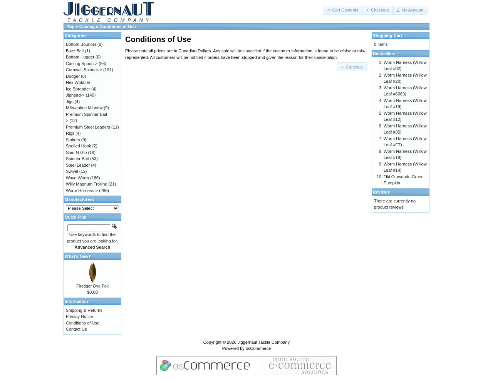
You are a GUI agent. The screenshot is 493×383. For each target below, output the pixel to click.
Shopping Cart (387, 35)
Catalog (87, 26)
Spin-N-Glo (76, 152)
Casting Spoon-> (81, 63)
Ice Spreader (78, 89)
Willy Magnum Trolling (86, 184)
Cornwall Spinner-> (84, 69)
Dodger (73, 76)
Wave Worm (77, 178)
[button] (343, 10)
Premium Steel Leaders (88, 127)
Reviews (381, 192)
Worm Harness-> (82, 190)
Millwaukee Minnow (84, 107)
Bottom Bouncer (81, 44)
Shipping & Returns (84, 310)
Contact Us (76, 329)
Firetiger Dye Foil (92, 286)
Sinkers (73, 139)
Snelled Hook (78, 146)
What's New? (78, 256)
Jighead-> (75, 95)
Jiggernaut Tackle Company (264, 342)
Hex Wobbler (78, 82)
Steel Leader (78, 165)
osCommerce (258, 348)
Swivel (72, 171)
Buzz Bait (75, 51)
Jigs (70, 101)
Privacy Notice (79, 316)
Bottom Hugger (80, 57)
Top (70, 26)
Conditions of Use (117, 26)
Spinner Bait (77, 158)
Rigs (70, 133)
